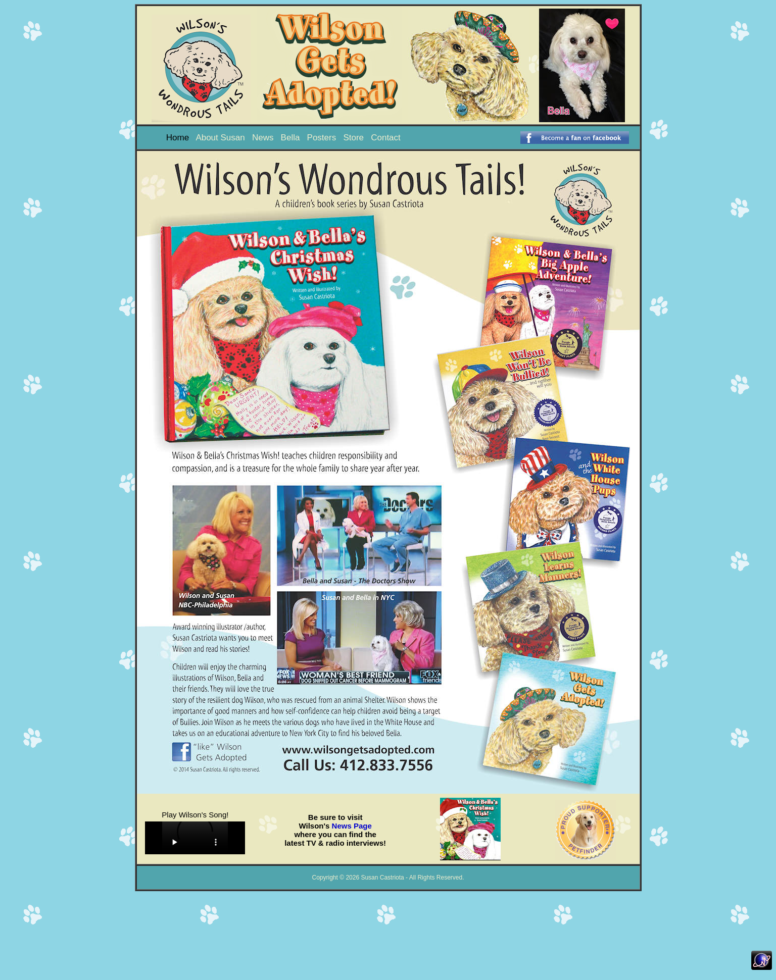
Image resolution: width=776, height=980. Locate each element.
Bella (290, 137)
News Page (352, 825)
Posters (321, 137)
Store (353, 137)
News (263, 137)
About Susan (220, 137)
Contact (386, 137)
